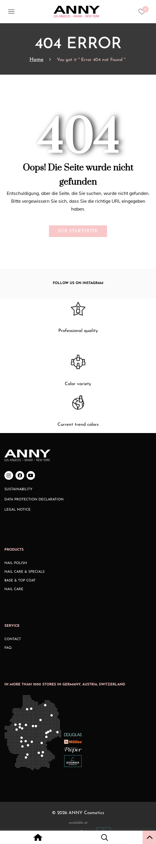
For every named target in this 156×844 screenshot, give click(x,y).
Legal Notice (17, 509)
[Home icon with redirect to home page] (38, 838)
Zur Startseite (78, 231)
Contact (12, 639)
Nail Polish (15, 563)
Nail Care (13, 589)
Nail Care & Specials (24, 572)
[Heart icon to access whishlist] (143, 13)
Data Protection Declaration (34, 499)
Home (36, 59)
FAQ (8, 648)
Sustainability (18, 489)
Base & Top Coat (20, 580)
